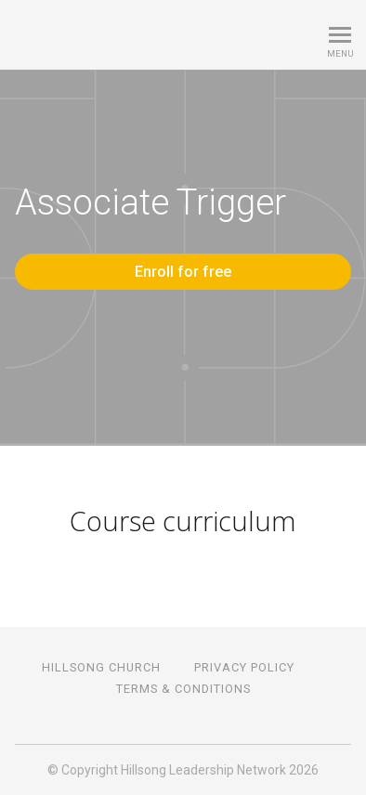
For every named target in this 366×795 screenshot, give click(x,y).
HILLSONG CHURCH (101, 667)
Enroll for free (183, 271)
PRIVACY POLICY (244, 667)
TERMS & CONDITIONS (183, 689)
